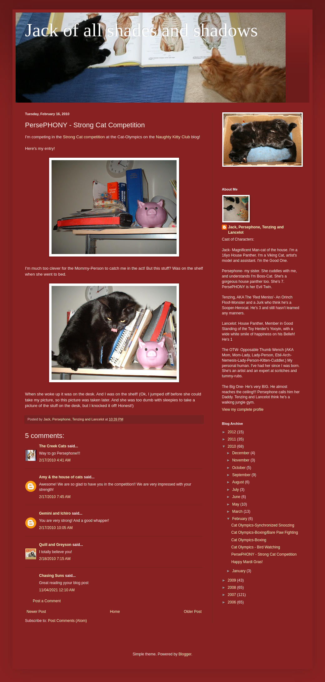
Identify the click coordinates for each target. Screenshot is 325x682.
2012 (232, 432)
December (241, 453)
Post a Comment (47, 601)
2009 (232, 580)
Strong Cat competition (84, 137)
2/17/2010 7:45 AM (55, 497)
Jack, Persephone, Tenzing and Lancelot (256, 230)
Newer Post (36, 611)
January (239, 571)
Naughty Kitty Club (173, 137)
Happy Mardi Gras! (247, 562)
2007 (232, 595)
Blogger (184, 654)
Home (115, 611)
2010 (232, 446)
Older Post (193, 611)
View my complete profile (242, 409)
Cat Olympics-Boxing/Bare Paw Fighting (264, 532)
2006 (232, 602)
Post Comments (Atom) (67, 620)
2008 (232, 587)
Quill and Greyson (55, 544)
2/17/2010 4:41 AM (55, 460)
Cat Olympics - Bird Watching (255, 547)
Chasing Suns (51, 575)
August (238, 482)
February (240, 519)
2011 (232, 439)
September (242, 475)
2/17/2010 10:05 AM (55, 528)
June (236, 497)
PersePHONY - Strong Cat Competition (264, 554)
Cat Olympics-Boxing (248, 540)
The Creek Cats (52, 446)
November (241, 460)
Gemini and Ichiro (55, 513)
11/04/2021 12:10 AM (57, 590)
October (239, 468)
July (236, 489)
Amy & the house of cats (61, 477)
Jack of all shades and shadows (141, 30)
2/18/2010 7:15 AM (55, 559)
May (236, 504)
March (238, 511)
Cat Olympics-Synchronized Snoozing (262, 525)
